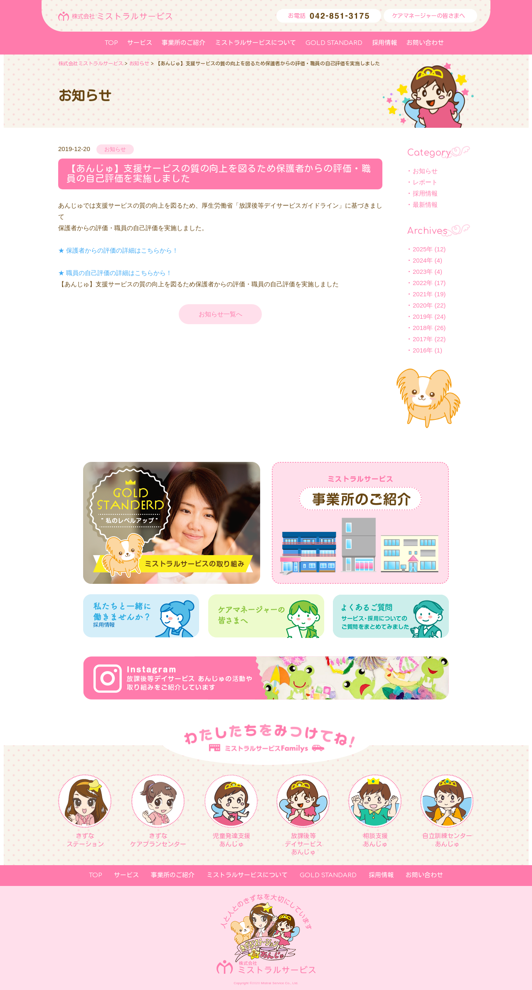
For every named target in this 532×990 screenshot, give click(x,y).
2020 (419, 305)
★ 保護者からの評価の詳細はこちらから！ (118, 250)
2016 (419, 350)
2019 (419, 316)
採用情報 (425, 193)
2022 (419, 282)
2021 (419, 294)
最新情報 (425, 204)
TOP (111, 43)
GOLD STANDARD (333, 43)
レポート (425, 182)
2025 (419, 249)
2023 (419, 271)
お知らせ (425, 170)
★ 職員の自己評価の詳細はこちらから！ (115, 272)
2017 (419, 338)
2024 (419, 260)
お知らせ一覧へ (220, 314)
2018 (419, 327)
